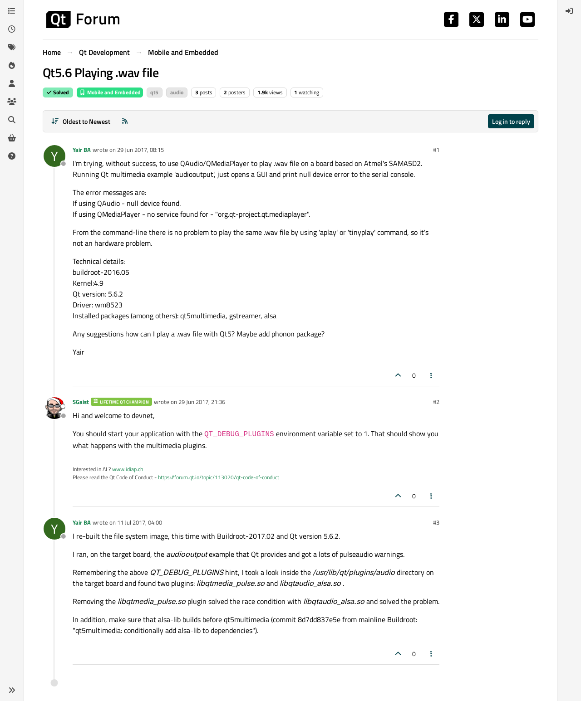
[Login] (569, 11)
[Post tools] (431, 375)
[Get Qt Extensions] (12, 138)
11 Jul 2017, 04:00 (139, 522)
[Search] (12, 119)
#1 (436, 149)
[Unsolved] (12, 156)
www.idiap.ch (127, 469)
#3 (436, 522)
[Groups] (12, 101)
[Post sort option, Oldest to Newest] (80, 121)
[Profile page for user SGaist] (54, 408)
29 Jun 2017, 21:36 (201, 401)
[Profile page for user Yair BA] (54, 156)
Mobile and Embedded (110, 92)
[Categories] (12, 11)
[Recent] (12, 29)
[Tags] (12, 47)
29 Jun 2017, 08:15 (140, 149)
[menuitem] (569, 11)
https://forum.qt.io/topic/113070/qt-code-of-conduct (218, 477)
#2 (436, 401)
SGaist (81, 401)
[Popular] (12, 65)
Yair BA (82, 149)
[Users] (12, 83)
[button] (12, 690)
